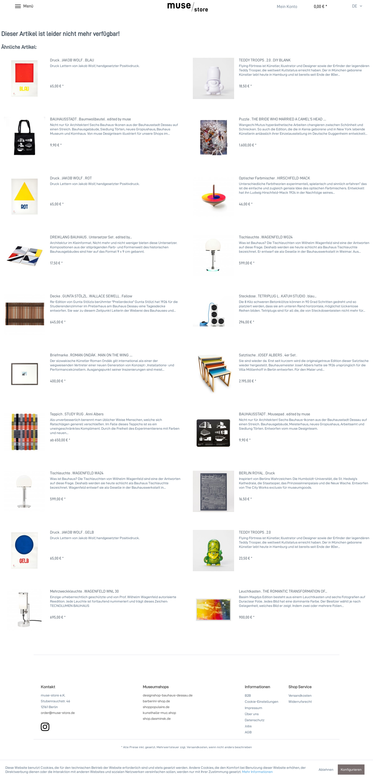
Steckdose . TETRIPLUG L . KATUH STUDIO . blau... (277, 295)
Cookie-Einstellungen (261, 701)
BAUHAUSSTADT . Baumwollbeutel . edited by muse (90, 119)
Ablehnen (326, 769)
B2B (248, 695)
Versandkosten (300, 695)
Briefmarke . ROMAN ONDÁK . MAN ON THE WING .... (91, 354)
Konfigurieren (351, 769)
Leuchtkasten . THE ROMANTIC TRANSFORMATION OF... (283, 591)
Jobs (248, 726)
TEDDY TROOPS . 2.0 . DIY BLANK (265, 60)
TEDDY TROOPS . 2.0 (255, 532)
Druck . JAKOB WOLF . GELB (72, 532)
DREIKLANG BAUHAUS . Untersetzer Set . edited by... (91, 237)
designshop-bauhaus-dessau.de (168, 695)
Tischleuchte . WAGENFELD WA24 (76, 472)
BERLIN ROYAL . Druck (257, 472)
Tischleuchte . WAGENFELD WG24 (266, 237)
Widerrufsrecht (300, 701)
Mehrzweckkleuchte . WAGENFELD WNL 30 (84, 591)
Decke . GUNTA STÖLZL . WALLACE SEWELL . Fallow (91, 295)
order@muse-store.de (58, 713)
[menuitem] (284, 6)
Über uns (252, 714)
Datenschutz (254, 720)
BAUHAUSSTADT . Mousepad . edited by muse (274, 413)
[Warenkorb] (316, 7)
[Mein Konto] (284, 7)
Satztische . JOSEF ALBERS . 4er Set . (268, 354)
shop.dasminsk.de (157, 718)
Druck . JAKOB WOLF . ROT (71, 178)
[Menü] (24, 6)
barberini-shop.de (156, 701)
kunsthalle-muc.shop (159, 713)
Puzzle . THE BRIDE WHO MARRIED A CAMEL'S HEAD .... (282, 119)
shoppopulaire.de (156, 707)
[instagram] (45, 726)
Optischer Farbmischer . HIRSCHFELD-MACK (274, 178)
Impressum (253, 708)
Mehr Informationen (257, 772)
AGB (248, 732)
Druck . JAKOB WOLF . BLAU (72, 60)
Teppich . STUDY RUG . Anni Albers (76, 413)
